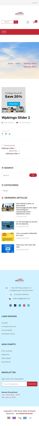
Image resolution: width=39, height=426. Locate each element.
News (5, 191)
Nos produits (7, 330)
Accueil (5, 323)
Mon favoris (6, 362)
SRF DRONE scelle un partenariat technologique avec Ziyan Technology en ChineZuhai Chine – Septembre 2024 (26, 209)
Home (10, 63)
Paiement (5, 355)
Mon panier (6, 358)
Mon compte (7, 351)
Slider (18, 63)
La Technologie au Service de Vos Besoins (26, 223)
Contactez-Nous (8, 334)
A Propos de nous (9, 326)
